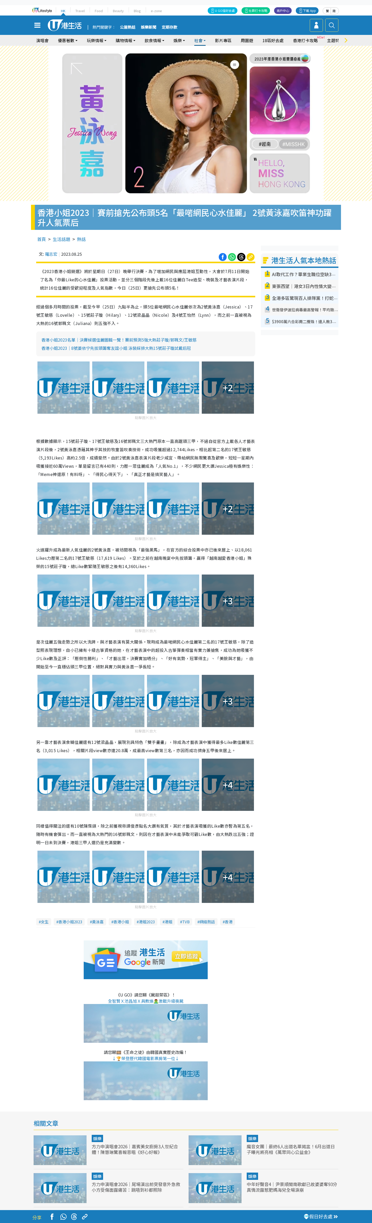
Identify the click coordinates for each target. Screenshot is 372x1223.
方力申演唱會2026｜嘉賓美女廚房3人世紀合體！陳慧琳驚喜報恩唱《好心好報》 (135, 1149)
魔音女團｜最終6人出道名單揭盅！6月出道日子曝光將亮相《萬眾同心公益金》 (291, 1149)
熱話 (81, 239)
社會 (198, 40)
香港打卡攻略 (305, 40)
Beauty (118, 10)
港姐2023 (147, 921)
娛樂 (178, 40)
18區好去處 (273, 40)
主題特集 (335, 40)
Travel (80, 10)
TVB (186, 921)
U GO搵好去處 (225, 10)
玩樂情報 (95, 40)
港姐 (168, 921)
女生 (45, 921)
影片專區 (223, 40)
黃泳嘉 (98, 921)
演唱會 (42, 40)
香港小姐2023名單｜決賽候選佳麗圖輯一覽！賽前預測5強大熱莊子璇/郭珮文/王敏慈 (119, 340)
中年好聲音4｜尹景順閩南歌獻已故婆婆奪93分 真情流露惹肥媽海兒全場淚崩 (292, 1187)
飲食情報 (153, 40)
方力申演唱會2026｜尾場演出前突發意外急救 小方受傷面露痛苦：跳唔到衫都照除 (136, 1187)
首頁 (41, 239)
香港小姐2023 (70, 921)
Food (99, 10)
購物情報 (124, 40)
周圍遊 (247, 40)
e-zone (156, 10)
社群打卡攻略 (258, 10)
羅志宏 (51, 254)
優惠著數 (66, 40)
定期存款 (169, 27)
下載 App (309, 10)
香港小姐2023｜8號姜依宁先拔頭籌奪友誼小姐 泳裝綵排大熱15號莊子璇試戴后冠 (116, 348)
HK (63, 10)
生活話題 (61, 239)
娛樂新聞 (148, 27)
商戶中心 (283, 10)
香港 (229, 921)
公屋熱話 (127, 27)
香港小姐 (121, 921)
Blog (137, 10)
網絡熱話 (207, 921)
